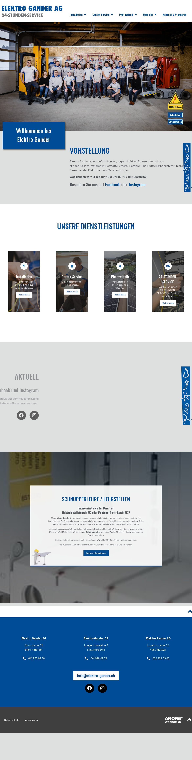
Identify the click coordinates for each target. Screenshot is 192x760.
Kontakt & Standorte (174, 15)
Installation (78, 15)
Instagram (137, 190)
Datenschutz (12, 725)
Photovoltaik (128, 15)
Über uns (149, 15)
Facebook (112, 190)
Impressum (31, 725)
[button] (34, 663)
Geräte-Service (102, 15)
